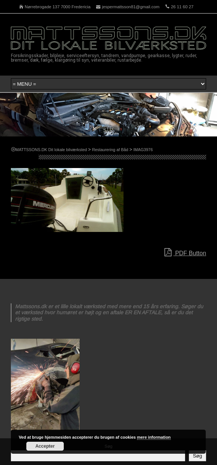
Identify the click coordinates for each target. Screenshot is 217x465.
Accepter (44, 446)
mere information (154, 437)
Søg (197, 456)
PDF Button (185, 252)
